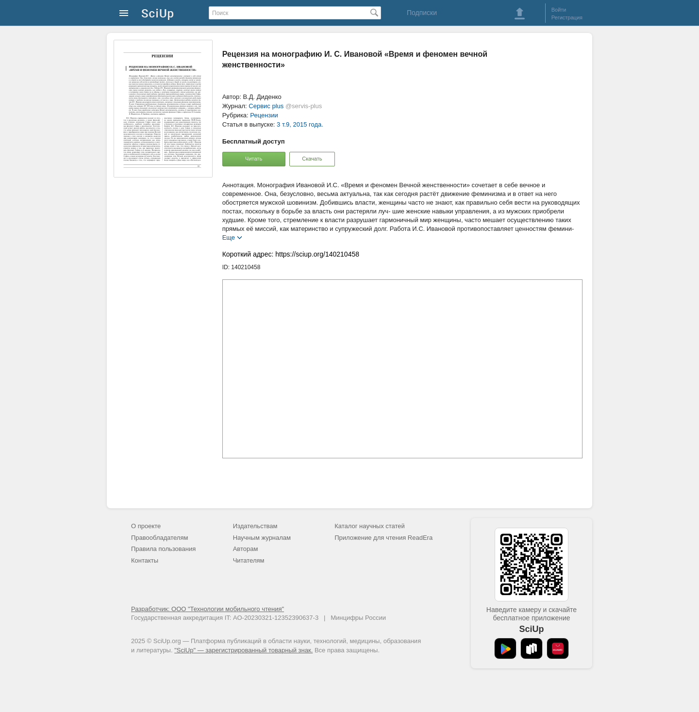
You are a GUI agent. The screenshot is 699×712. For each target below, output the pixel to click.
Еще (228, 237)
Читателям (249, 560)
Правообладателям (159, 537)
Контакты (144, 560)
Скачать (312, 159)
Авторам (245, 548)
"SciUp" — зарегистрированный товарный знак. (243, 650)
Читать (253, 159)
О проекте (146, 526)
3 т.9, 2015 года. (300, 124)
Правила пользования (163, 548)
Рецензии (264, 115)
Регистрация (566, 17)
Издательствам (255, 526)
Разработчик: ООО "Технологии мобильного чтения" (207, 609)
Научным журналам (262, 537)
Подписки (422, 12)
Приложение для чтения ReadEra (383, 537)
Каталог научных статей (369, 526)
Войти (558, 10)
